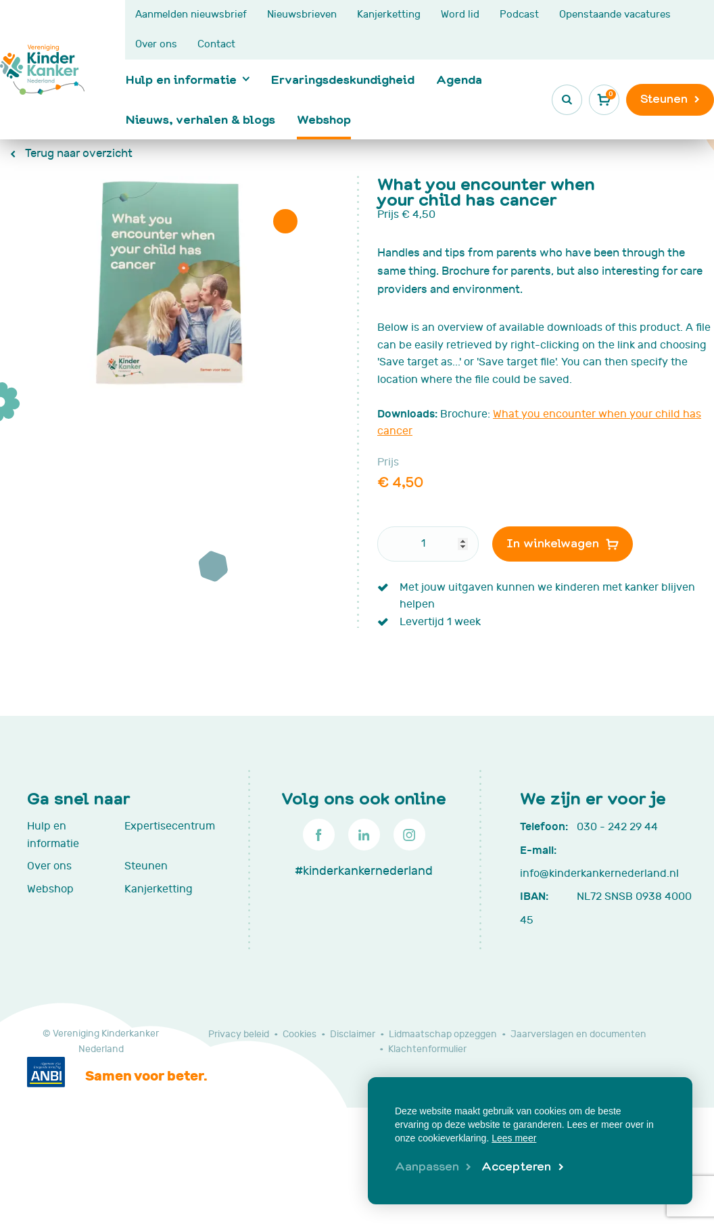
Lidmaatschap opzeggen (443, 1034)
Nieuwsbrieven (302, 14)
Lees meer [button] (514, 1138)
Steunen (146, 866)
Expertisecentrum (166, 826)
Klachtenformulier (427, 1049)
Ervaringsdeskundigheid (342, 79)
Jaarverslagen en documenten (578, 1034)
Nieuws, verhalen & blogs (200, 119)
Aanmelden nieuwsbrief (191, 14)
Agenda (459, 79)
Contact (216, 44)
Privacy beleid (238, 1034)
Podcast (519, 14)
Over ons (156, 44)
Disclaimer (352, 1034)
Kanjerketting (389, 14)
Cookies (299, 1034)
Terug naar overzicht (77, 154)
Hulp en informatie (181, 79)
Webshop (324, 119)
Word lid (460, 14)
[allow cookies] (522, 1167)
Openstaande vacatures (615, 14)
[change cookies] (433, 1167)
